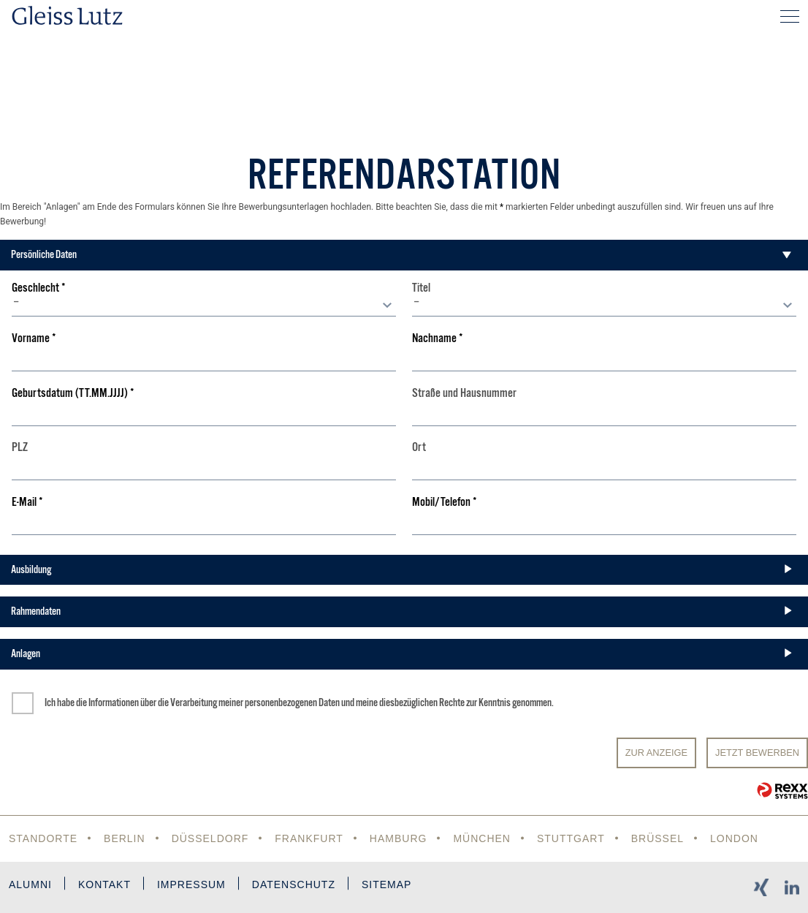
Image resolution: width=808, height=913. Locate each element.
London (734, 838)
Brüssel (657, 838)
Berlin (124, 838)
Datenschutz (293, 884)
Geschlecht (39, 288)
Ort (419, 448)
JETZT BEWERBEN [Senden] (757, 752)
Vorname (34, 339)
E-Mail (27, 502)
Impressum (191, 884)
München (482, 838)
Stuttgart (571, 838)
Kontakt (104, 884)
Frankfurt (309, 838)
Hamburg (398, 838)
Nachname (437, 339)
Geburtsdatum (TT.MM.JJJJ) (73, 393)
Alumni (30, 884)
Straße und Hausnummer (464, 393)
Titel (421, 288)
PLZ (20, 448)
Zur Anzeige (656, 752)
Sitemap (386, 884)
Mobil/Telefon (444, 502)
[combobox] (204, 306)
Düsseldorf (210, 838)
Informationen (113, 702)
